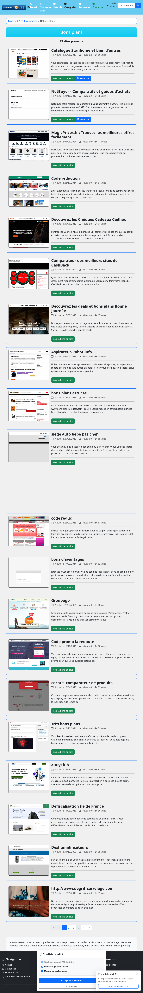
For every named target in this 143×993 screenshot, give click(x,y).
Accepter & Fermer (71, 980)
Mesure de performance (55, 971)
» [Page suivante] (83, 927)
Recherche (84, 5)
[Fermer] (137, 974)
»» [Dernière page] (89, 927)
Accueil (34, 5)
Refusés (57, 5)
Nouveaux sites (45, 7)
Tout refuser (71, 986)
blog (127, 945)
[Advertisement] (71, 491)
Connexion (98, 5)
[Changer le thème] (111, 4)
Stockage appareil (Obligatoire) (59, 962)
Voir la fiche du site (63, 78)
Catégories (70, 5)
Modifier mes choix (118, 986)
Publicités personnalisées (56, 966)
